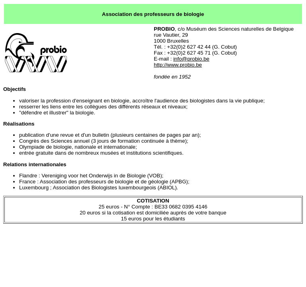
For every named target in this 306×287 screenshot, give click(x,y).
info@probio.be (191, 59)
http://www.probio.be (178, 65)
